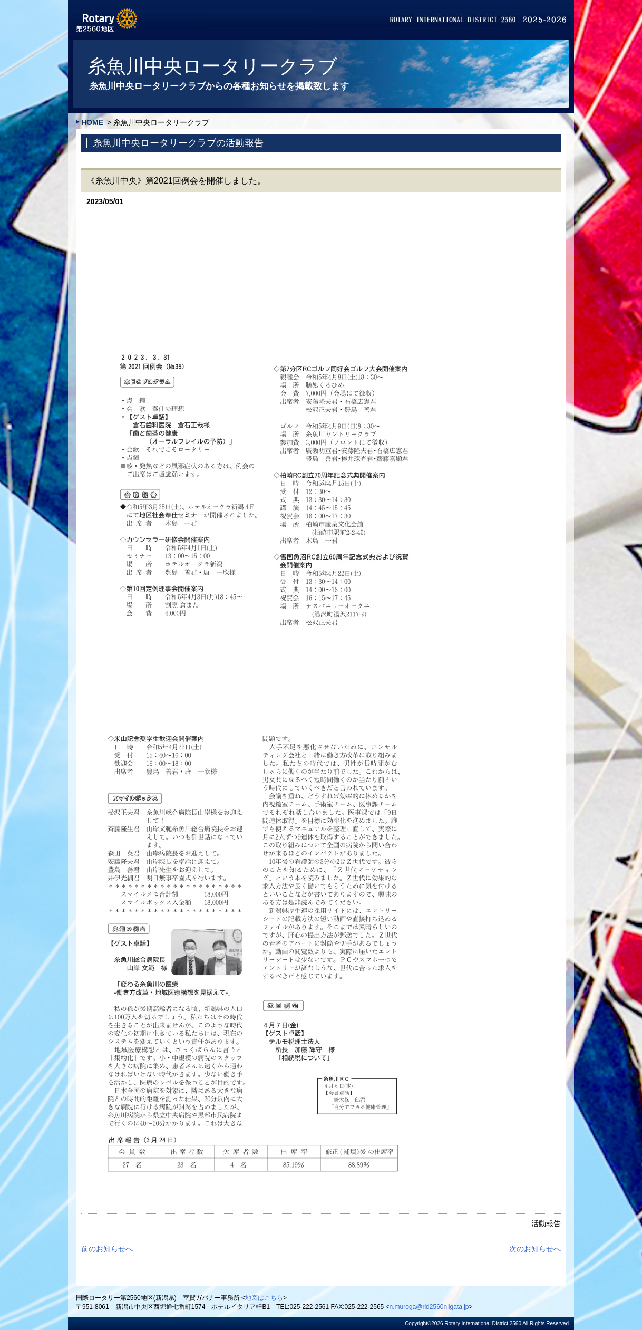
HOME (92, 122)
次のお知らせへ (535, 1249)
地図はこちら (264, 1298)
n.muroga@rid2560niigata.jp (429, 1306)
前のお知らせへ (107, 1249)
